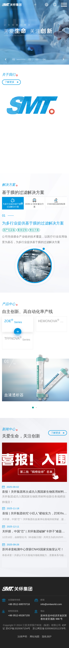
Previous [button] (6, 59)
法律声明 (22, 636)
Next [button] (63, 59)
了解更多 (9, 82)
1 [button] (33, 407)
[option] (34, 32)
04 (44, 59)
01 (14, 59)
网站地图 (34, 636)
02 (29, 59)
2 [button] (36, 407)
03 (37, 59)
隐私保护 (47, 636)
